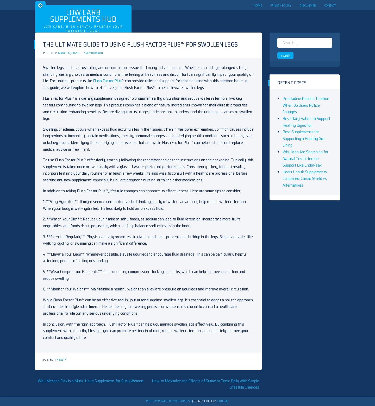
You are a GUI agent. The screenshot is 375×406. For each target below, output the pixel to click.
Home (258, 5)
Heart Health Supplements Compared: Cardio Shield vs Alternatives (305, 178)
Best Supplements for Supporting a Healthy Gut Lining (304, 138)
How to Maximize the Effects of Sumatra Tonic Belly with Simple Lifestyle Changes (205, 384)
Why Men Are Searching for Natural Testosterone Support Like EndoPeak (305, 158)
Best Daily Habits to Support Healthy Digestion (306, 122)
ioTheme (222, 401)
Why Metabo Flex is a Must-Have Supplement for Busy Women (90, 381)
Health (61, 360)
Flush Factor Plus (107, 81)
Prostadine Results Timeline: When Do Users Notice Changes (306, 105)
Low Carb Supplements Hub (83, 15)
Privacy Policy (280, 5)
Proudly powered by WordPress (169, 401)
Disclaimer (308, 5)
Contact (330, 5)
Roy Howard (94, 53)
